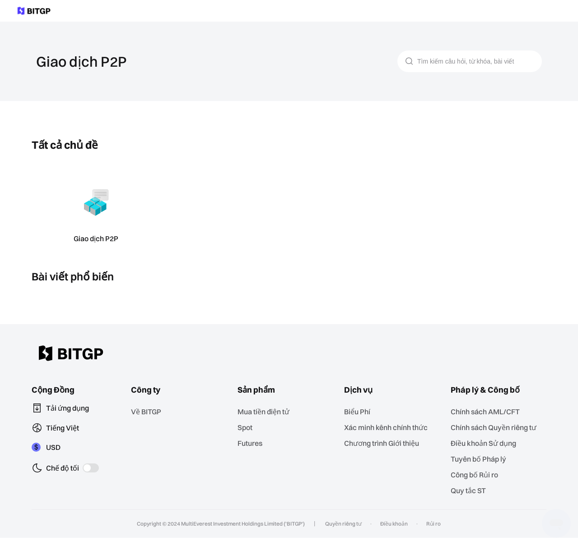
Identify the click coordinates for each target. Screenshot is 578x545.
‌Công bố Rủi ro (478, 482)
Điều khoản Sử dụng (486, 452)
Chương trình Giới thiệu (384, 442)
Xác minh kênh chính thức (388, 427)
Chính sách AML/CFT (488, 411)
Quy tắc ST (471, 498)
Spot (247, 427)
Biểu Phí (360, 411)
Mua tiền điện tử (266, 411)
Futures (252, 442)
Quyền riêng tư (342, 531)
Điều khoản (393, 531)
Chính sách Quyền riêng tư (496, 431)
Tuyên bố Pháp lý (481, 467)
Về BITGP (149, 411)
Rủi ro (432, 531)
